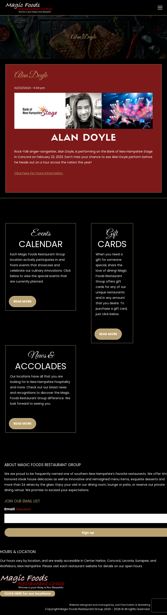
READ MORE (22, 301)
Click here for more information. (38, 173)
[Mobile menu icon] (160, 7)
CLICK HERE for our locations (27, 593)
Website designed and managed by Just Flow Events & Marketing (109, 605)
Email (17, 509)
